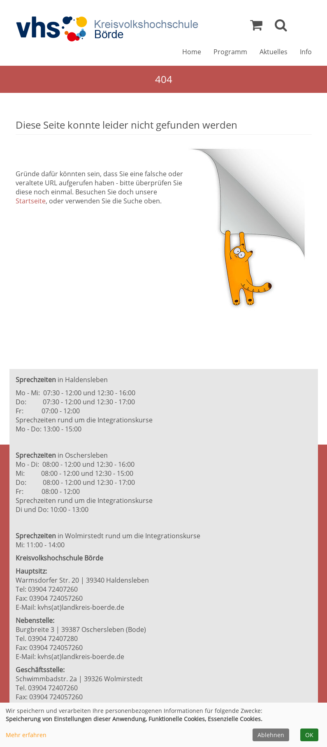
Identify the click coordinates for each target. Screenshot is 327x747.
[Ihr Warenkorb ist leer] (256, 27)
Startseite (31, 200)
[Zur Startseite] (107, 29)
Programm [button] (230, 51)
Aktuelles (274, 51)
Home (191, 51)
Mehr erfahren (26, 735)
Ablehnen (270, 735)
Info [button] (306, 51)
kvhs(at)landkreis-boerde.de (80, 607)
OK (309, 735)
